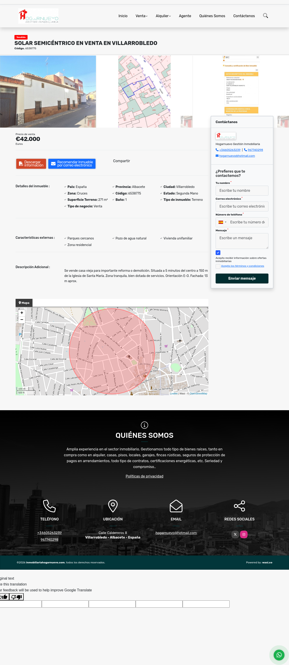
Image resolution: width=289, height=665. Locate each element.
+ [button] (21, 313)
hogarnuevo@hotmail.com (237, 155)
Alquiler (162, 16)
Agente (185, 16)
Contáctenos (244, 16)
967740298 (255, 150)
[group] (48, 91)
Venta (140, 16)
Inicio (123, 16)
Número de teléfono (230, 214)
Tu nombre (223, 183)
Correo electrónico (229, 198)
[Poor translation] (16, 596)
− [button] (21, 320)
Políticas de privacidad (144, 476)
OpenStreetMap (198, 393)
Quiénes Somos (212, 16)
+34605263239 (229, 150)
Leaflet (173, 393)
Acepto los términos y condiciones (242, 265)
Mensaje (222, 230)
